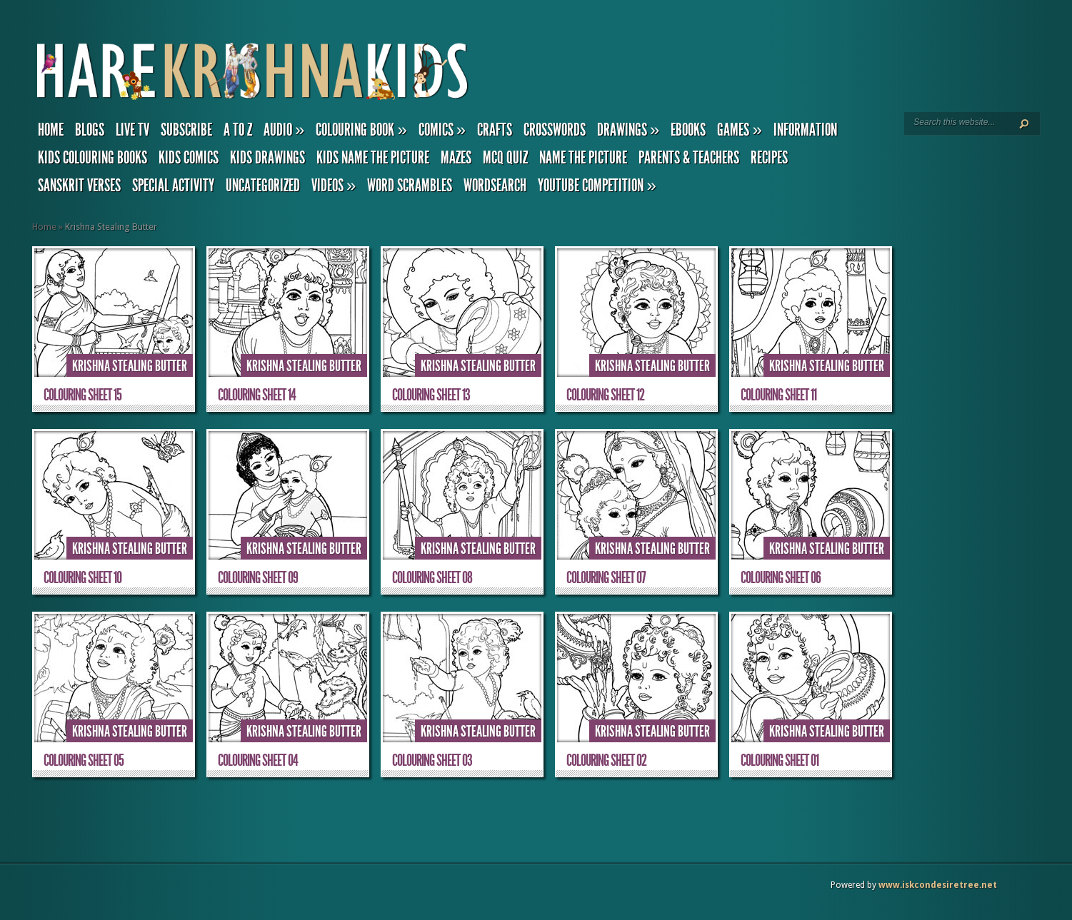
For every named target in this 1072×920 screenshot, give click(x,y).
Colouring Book (361, 130)
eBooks (688, 130)
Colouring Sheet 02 (606, 760)
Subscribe (186, 130)
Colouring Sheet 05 (84, 760)
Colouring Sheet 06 (781, 577)
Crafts (494, 130)
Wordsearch (495, 186)
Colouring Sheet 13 (431, 395)
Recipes (769, 158)
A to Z (238, 130)
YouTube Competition (597, 186)
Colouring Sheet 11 (778, 395)
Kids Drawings (267, 158)
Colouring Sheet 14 (257, 395)
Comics (442, 130)
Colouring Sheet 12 (605, 395)
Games (739, 130)
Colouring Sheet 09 (258, 577)
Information (805, 130)
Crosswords (555, 130)
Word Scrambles (409, 186)
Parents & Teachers (688, 158)
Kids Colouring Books (92, 158)
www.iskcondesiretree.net (937, 885)
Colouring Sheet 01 (779, 760)
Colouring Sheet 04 (258, 760)
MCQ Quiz (505, 158)
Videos (333, 186)
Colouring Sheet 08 (432, 577)
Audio (284, 130)
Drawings (628, 130)
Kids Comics (189, 158)
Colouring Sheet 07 (606, 577)
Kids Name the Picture (372, 158)
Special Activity (173, 186)
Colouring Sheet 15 (82, 395)
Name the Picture (583, 158)
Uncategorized (263, 186)
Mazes (456, 158)
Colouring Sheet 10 (82, 577)
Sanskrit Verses (79, 186)
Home (51, 130)
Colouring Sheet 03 (432, 760)
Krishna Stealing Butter (129, 366)
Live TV (132, 130)
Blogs (89, 130)
